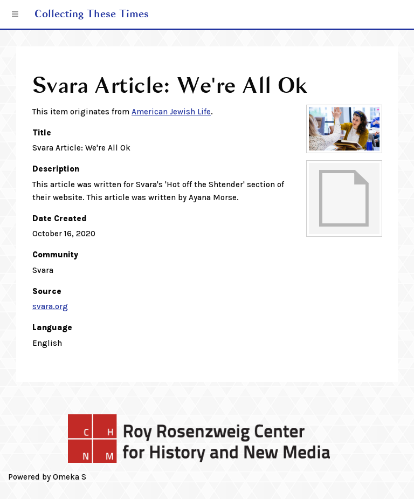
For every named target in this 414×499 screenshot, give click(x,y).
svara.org (50, 306)
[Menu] (15, 14)
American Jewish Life (171, 112)
